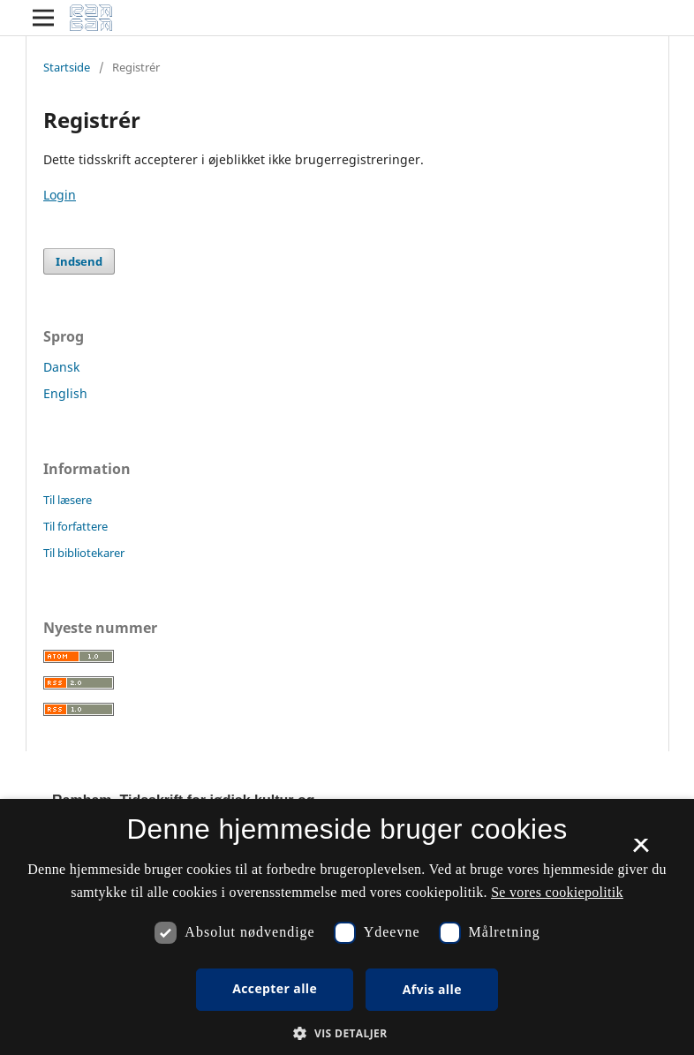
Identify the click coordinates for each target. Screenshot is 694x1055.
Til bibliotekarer (83, 553)
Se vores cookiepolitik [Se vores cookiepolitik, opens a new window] (557, 892)
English (65, 393)
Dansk (61, 366)
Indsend (79, 261)
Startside (66, 67)
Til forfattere (75, 526)
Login (59, 194)
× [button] (640, 851)
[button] (346, 1033)
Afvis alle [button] (432, 989)
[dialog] (347, 927)
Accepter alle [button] (274, 988)
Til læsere (67, 500)
